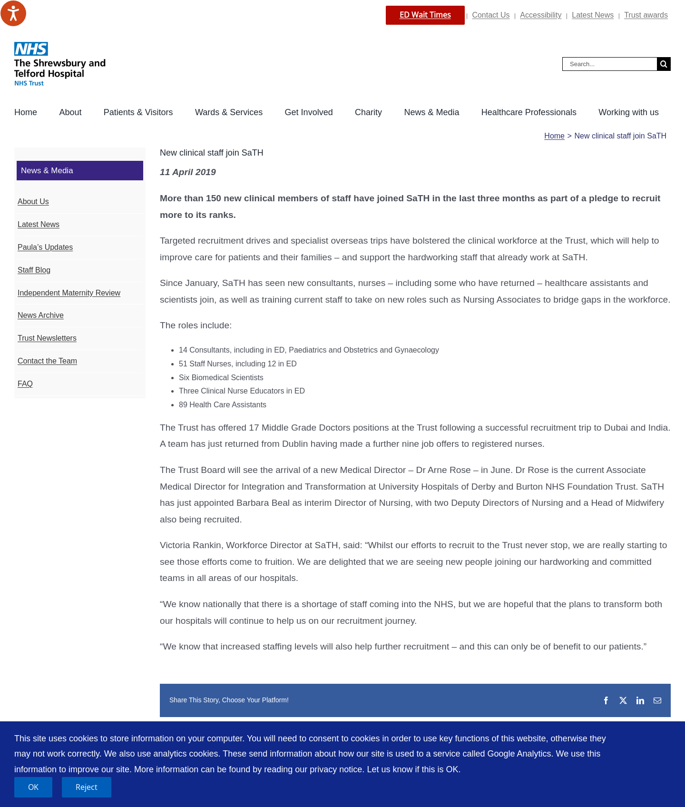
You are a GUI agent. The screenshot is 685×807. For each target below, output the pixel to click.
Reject (87, 787)
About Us (33, 201)
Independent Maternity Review (69, 293)
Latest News (593, 15)
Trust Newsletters (47, 338)
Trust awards (646, 15)
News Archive (41, 315)
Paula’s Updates (45, 247)
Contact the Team (47, 361)
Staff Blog (34, 270)
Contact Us (490, 15)
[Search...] (609, 64)
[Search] (664, 64)
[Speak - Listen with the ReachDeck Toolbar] (13, 13)
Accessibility (540, 15)
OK (33, 787)
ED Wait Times (425, 15)
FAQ (25, 384)
